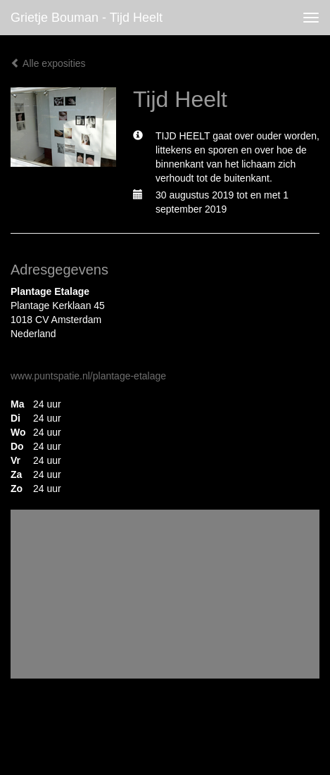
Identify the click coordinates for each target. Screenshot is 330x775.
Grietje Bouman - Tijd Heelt (87, 18)
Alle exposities (48, 63)
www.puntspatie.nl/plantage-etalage (88, 376)
